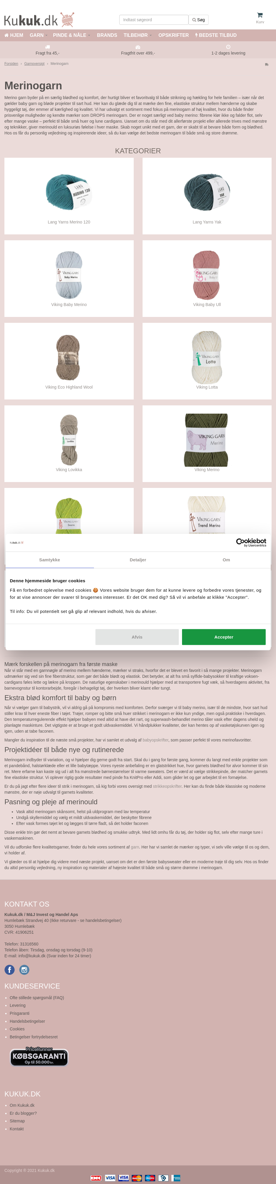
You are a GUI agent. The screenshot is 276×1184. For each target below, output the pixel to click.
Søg (198, 19)
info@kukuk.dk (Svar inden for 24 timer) (54, 955)
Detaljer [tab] (138, 559)
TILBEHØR (136, 35)
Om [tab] (226, 559)
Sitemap (17, 1121)
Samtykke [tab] (49, 559)
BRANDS (106, 35)
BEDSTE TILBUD (216, 35)
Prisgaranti (19, 1013)
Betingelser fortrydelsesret (34, 1037)
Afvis (137, 636)
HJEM (13, 35)
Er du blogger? (23, 1113)
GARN (37, 35)
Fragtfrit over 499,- (138, 53)
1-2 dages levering (228, 53)
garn (135, 847)
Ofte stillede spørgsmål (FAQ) (37, 997)
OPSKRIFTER (173, 35)
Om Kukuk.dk (22, 1105)
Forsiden (11, 64)
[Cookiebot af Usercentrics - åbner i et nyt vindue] (240, 542)
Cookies (17, 1029)
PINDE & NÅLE (69, 35)
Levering (18, 1005)
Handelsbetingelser (27, 1021)
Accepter (223, 636)
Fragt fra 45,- (48, 53)
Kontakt (17, 1129)
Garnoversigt (34, 64)
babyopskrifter (155, 740)
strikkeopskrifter (167, 786)
